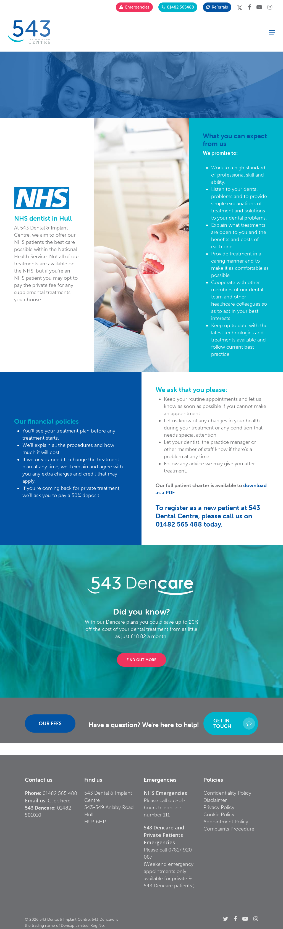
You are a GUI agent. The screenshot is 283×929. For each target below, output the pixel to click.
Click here (59, 801)
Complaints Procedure (228, 829)
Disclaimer (215, 800)
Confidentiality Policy (227, 793)
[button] (272, 32)
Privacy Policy (218, 807)
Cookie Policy (218, 814)
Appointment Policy (225, 822)
